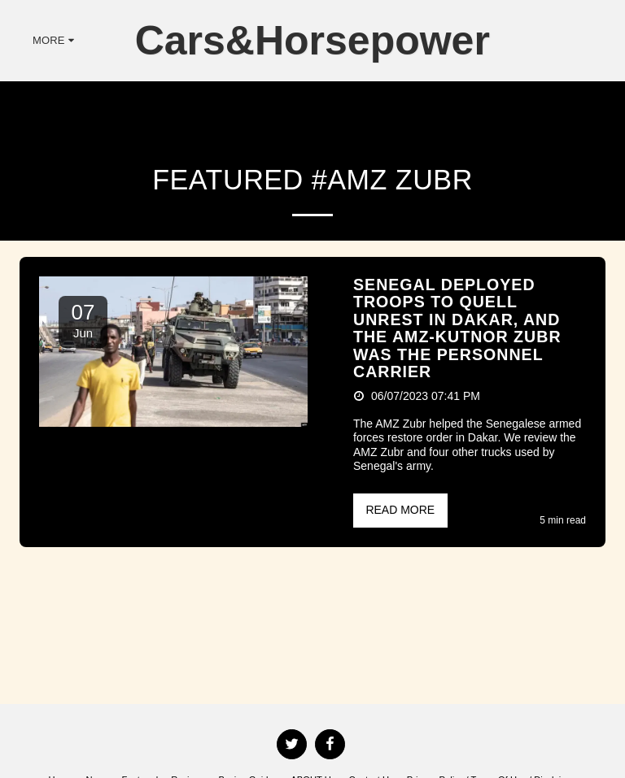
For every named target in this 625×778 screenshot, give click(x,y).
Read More (400, 509)
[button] (545, 40)
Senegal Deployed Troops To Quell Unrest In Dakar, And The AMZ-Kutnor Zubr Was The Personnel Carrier (457, 328)
